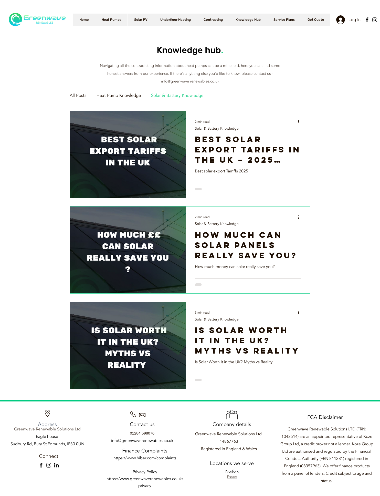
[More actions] (300, 122)
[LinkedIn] (56, 465)
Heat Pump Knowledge (119, 95)
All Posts (78, 95)
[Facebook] (367, 20)
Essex (232, 477)
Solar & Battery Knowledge (177, 95)
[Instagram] (375, 20)
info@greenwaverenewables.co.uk (142, 440)
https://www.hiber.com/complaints (144, 458)
